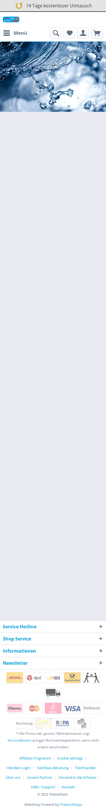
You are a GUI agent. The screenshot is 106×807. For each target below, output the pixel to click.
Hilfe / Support (43, 786)
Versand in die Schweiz (77, 777)
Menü (15, 32)
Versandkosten (19, 740)
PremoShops (71, 804)
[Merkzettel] (69, 33)
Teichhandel (85, 767)
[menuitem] (15, 33)
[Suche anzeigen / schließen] (55, 33)
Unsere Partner (39, 777)
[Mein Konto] (83, 33)
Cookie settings (70, 758)
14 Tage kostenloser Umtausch (52, 5)
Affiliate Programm (35, 758)
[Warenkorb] (97, 33)
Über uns (13, 777)
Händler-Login (19, 767)
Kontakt (68, 786)
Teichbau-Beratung (53, 767)
